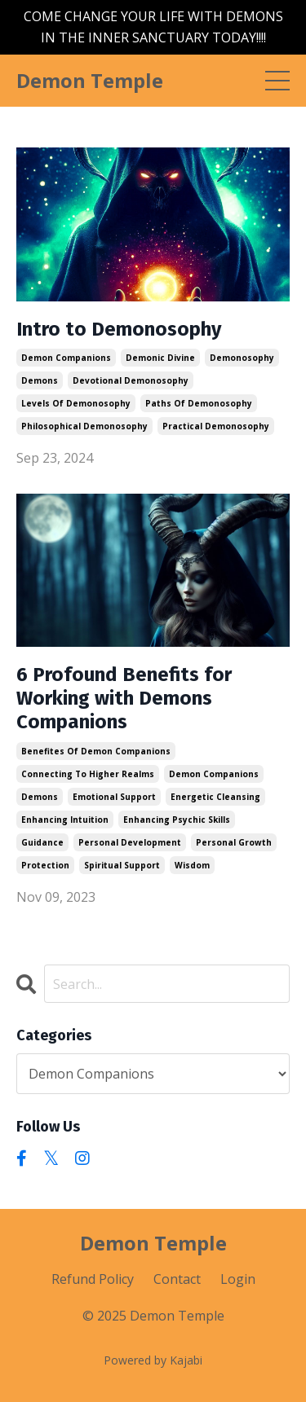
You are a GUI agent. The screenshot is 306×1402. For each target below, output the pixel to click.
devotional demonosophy (130, 380)
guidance (42, 842)
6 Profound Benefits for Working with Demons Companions (124, 698)
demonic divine (160, 357)
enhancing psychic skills (176, 819)
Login (237, 1279)
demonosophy (242, 357)
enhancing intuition (65, 819)
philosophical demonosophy (84, 426)
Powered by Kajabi (153, 1360)
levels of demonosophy (76, 403)
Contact (177, 1279)
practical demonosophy (215, 426)
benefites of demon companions (96, 751)
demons (39, 380)
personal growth (234, 842)
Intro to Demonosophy (118, 329)
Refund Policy (92, 1279)
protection (45, 865)
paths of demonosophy (198, 403)
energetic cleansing (215, 796)
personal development (129, 842)
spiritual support (122, 865)
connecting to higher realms (87, 774)
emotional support (114, 796)
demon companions (66, 357)
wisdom (192, 865)
